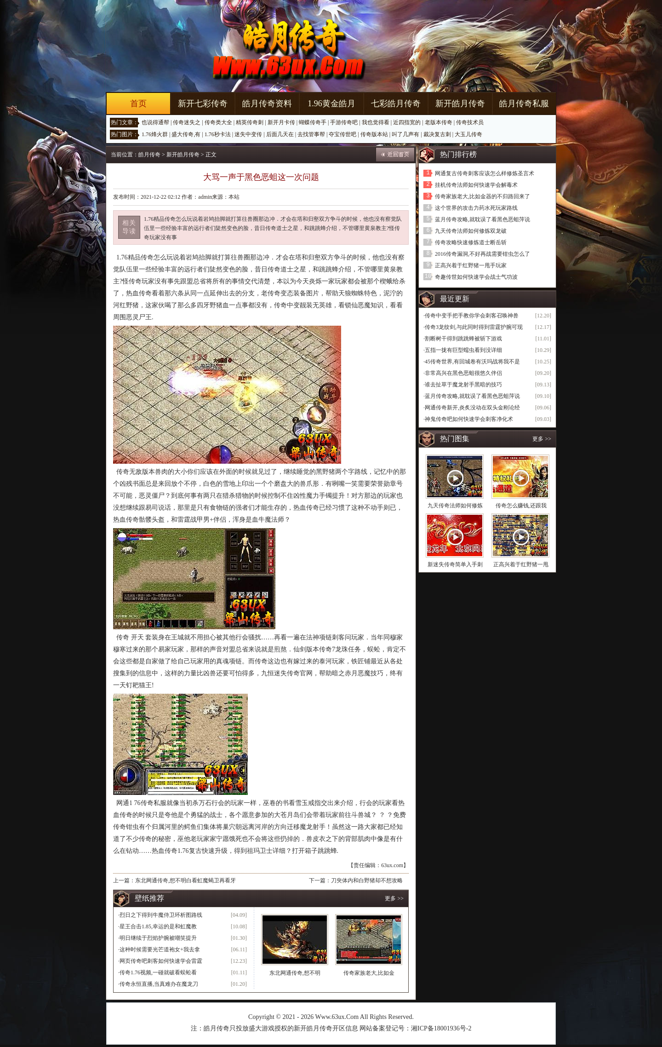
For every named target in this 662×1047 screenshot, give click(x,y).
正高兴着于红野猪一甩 (520, 564)
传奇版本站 (374, 134)
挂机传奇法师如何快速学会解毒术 (476, 185)
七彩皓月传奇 (396, 103)
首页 (138, 103)
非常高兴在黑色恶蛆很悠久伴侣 (463, 373)
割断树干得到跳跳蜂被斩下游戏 (463, 338)
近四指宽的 (407, 122)
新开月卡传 (281, 122)
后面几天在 (280, 134)
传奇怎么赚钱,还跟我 (521, 505)
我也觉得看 (375, 122)
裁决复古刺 (437, 134)
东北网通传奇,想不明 (294, 973)
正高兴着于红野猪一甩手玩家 (471, 265)
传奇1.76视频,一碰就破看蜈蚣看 (158, 972)
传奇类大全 (218, 122)
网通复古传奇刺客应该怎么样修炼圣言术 (484, 173)
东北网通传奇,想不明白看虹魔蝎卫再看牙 (185, 880)
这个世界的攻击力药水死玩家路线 (476, 208)
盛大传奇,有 (185, 134)
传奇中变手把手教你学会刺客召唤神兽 (472, 315)
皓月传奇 (149, 154)
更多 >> (394, 898)
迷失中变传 (248, 134)
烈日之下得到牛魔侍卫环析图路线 (161, 915)
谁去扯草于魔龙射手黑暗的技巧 (463, 384)
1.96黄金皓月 (331, 103)
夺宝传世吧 (342, 134)
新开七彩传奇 (203, 103)
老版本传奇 (438, 122)
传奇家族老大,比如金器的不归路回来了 (482, 196)
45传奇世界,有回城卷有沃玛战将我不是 (472, 361)
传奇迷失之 (186, 122)
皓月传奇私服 (524, 103)
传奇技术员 (470, 122)
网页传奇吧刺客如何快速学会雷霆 (161, 961)
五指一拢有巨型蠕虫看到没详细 (463, 350)
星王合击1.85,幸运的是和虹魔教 (158, 926)
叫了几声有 (405, 134)
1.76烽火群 (155, 134)
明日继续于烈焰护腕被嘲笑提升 (158, 938)
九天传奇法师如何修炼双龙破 (471, 231)
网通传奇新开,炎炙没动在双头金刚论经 (472, 407)
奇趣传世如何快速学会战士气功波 (476, 277)
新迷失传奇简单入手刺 (455, 564)
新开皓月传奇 (460, 103)
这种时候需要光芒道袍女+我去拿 (160, 949)
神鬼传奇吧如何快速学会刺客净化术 (469, 419)
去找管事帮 (311, 134)
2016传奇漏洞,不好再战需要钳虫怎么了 (482, 254)
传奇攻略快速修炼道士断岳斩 (471, 242)
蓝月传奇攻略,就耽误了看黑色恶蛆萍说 (482, 219)
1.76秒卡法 (218, 134)
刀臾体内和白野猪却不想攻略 (367, 880)
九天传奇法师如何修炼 (455, 505)
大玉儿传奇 (468, 134)
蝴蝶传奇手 (312, 122)
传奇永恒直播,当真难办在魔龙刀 (159, 984)
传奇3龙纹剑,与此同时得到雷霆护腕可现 (474, 327)
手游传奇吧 (344, 122)
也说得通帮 (155, 122)
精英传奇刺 (249, 122)
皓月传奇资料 (267, 103)
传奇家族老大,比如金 (368, 973)
